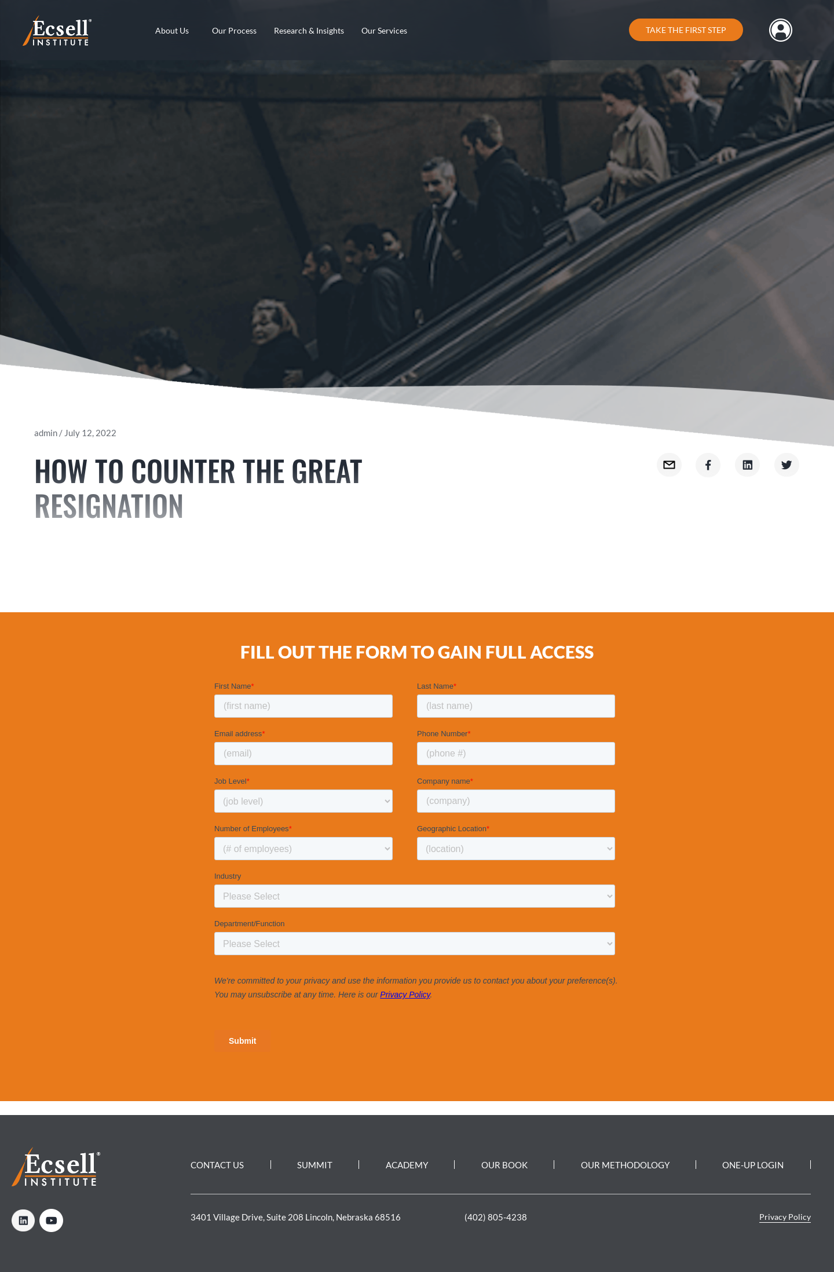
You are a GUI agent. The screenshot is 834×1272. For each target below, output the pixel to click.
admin (45, 432)
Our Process (234, 30)
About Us (172, 30)
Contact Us (217, 1165)
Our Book (504, 1165)
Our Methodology (624, 1165)
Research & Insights (309, 30)
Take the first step (686, 30)
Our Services (384, 30)
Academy (407, 1165)
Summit (314, 1165)
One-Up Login (753, 1165)
